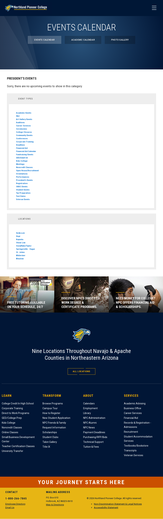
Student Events (22, 189)
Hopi (18, 236)
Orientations (21, 173)
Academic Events (23, 113)
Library (87, 413)
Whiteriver (20, 255)
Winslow (20, 258)
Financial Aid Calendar (26, 151)
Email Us (9, 507)
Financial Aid (21, 148)
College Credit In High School (18, 403)
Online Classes (10, 432)
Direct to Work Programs (15, 413)
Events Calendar (44, 40)
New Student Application (56, 417)
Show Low (20, 242)
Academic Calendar (83, 40)
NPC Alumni (90, 422)
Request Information (54, 427)
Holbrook (20, 233)
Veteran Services (133, 455)
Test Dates (21, 196)
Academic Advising (135, 403)
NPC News (89, 427)
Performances (22, 177)
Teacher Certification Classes (18, 446)
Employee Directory (15, 504)
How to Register (51, 413)
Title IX (46, 446)
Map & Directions (55, 504)
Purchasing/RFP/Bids (95, 437)
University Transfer (12, 451)
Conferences (22, 138)
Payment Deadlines (94, 432)
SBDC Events (21, 186)
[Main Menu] (154, 8)
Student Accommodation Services (138, 438)
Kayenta (19, 239)
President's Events (24, 180)
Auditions (20, 122)
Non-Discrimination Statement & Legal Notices (118, 504)
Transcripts (130, 450)
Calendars (89, 403)
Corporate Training (25, 141)
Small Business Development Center (18, 439)
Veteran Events (23, 199)
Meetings (20, 164)
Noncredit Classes (24, 167)
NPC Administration (94, 417)
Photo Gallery (120, 40)
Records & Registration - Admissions (137, 424)
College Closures (24, 132)
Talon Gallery (49, 442)
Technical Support (93, 442)
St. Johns (20, 252)
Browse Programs (52, 403)
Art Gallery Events (24, 119)
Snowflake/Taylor (24, 246)
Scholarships (49, 432)
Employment (90, 408)
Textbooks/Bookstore (136, 445)
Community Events (24, 135)
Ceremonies (21, 129)
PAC (18, 116)
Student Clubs (50, 437)
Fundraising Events (24, 154)
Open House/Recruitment (27, 170)
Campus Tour (50, 408)
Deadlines (20, 145)
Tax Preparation (23, 193)
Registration (21, 183)
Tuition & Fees (91, 446)
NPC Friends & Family (54, 422)
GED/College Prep (12, 417)
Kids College (21, 161)
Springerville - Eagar (25, 249)
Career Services (23, 125)
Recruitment (131, 431)
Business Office (132, 408)
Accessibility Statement (106, 507)
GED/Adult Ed (22, 157)
